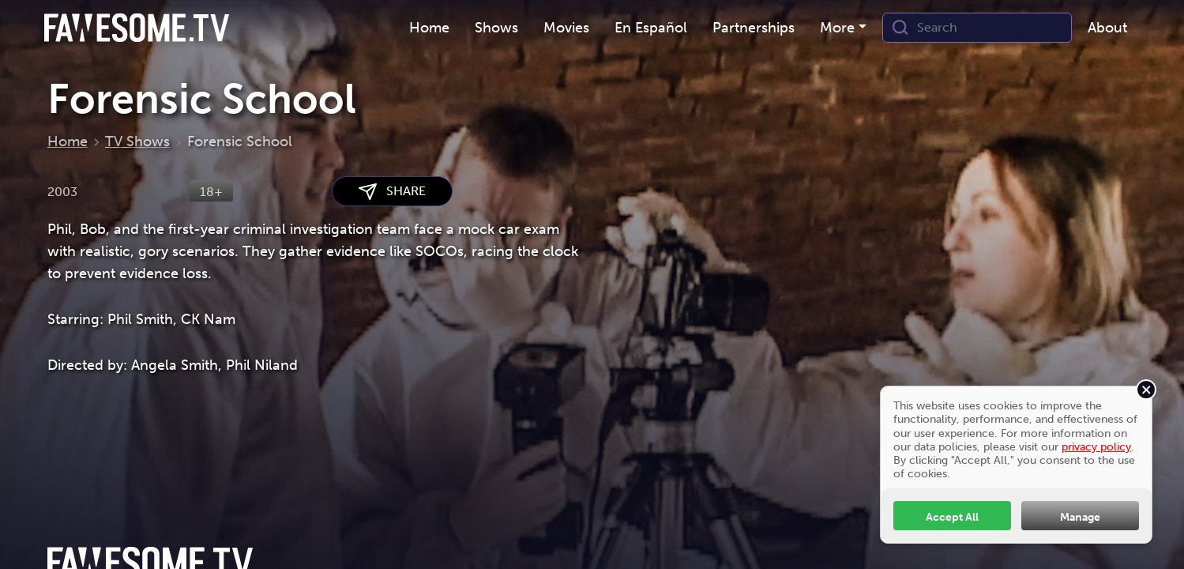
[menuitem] (429, 28)
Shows (496, 27)
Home (429, 27)
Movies (566, 27)
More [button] (837, 27)
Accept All (952, 517)
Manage (1080, 517)
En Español (651, 27)
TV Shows (137, 141)
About (1107, 27)
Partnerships (753, 27)
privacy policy (1096, 446)
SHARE (392, 191)
